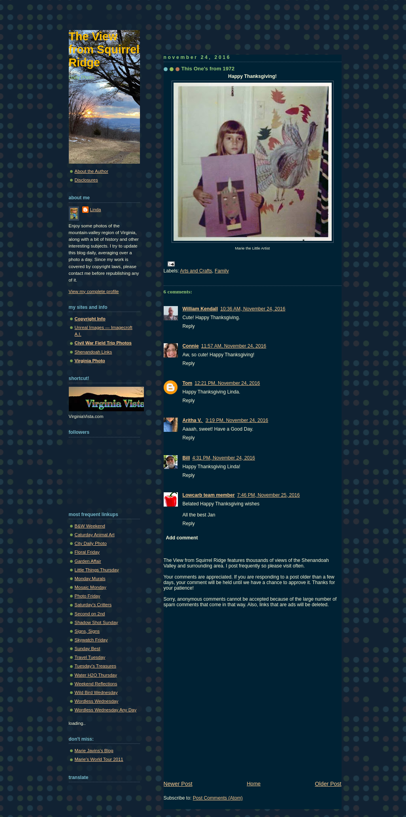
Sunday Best (87, 648)
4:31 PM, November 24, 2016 (223, 458)
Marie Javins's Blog (94, 750)
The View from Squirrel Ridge (104, 49)
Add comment (182, 538)
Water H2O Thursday (96, 675)
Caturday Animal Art (95, 534)
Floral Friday (87, 552)
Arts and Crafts (196, 271)
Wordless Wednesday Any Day (106, 709)
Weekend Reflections (96, 683)
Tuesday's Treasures (95, 666)
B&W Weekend (90, 526)
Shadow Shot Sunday (96, 622)
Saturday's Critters (93, 604)
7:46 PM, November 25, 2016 (268, 495)
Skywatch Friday (91, 639)
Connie (191, 346)
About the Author (91, 171)
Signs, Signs (87, 631)
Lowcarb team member (209, 495)
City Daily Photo (91, 543)
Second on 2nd (90, 613)
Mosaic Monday (90, 587)
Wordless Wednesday (97, 701)
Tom (188, 383)
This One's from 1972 (208, 69)
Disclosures (86, 180)
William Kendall (200, 309)
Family (222, 271)
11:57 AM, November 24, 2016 (233, 346)
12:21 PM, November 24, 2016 (227, 383)
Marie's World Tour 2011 (99, 759)
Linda (95, 209)
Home (254, 784)
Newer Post (178, 784)
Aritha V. (193, 420)
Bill (186, 458)
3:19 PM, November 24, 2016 (237, 420)
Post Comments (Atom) (218, 798)
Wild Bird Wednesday (96, 692)
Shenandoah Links (93, 352)
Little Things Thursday (97, 569)
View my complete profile (94, 291)
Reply (189, 326)
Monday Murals (90, 578)
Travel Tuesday (90, 657)
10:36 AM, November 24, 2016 (252, 309)
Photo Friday (87, 596)
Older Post (328, 784)
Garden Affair (88, 561)
